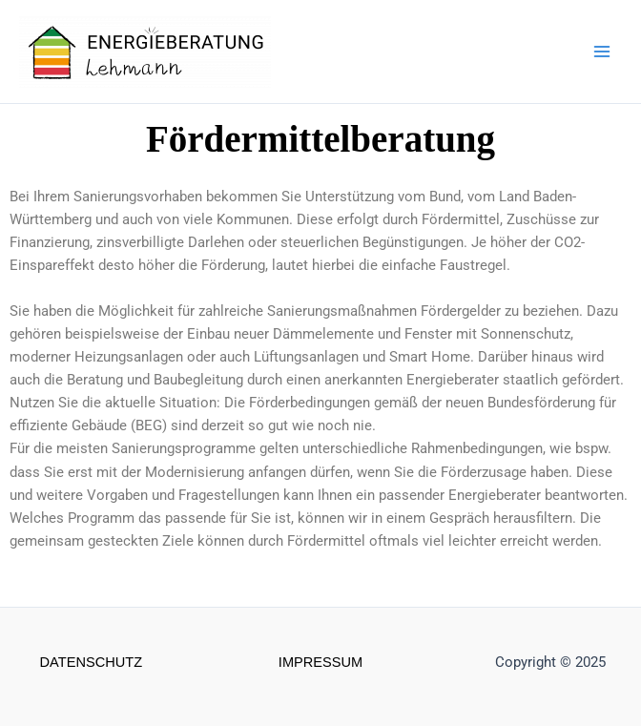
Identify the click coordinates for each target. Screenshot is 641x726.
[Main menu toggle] (602, 51)
